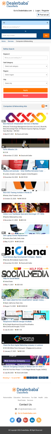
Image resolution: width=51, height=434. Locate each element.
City (4, 79)
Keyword (6, 54)
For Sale (34, 397)
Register (45, 10)
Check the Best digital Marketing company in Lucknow (23, 345)
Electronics (26, 397)
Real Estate (22, 400)
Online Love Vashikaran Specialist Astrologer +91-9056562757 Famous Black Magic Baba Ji (24, 214)
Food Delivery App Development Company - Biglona (22, 257)
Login (37, 10)
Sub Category (8, 62)
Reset (25, 96)
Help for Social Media (11, 278)
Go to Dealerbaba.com (23, 10)
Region (5, 71)
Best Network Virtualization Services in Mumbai (20, 124)
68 (40, 377)
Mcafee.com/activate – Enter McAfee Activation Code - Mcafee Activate (24, 171)
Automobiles (7, 397)
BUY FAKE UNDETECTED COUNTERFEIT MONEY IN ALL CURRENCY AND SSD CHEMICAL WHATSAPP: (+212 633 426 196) (24, 300)
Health (40, 397)
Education (17, 397)
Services (30, 400)
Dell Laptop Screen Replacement (15, 236)
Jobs (46, 397)
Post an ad (43, 15)
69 (44, 377)
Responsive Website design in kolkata (17, 322)
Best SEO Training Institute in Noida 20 (17, 193)
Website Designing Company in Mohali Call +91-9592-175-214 (24, 367)
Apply (25, 90)
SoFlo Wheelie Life (10, 149)
